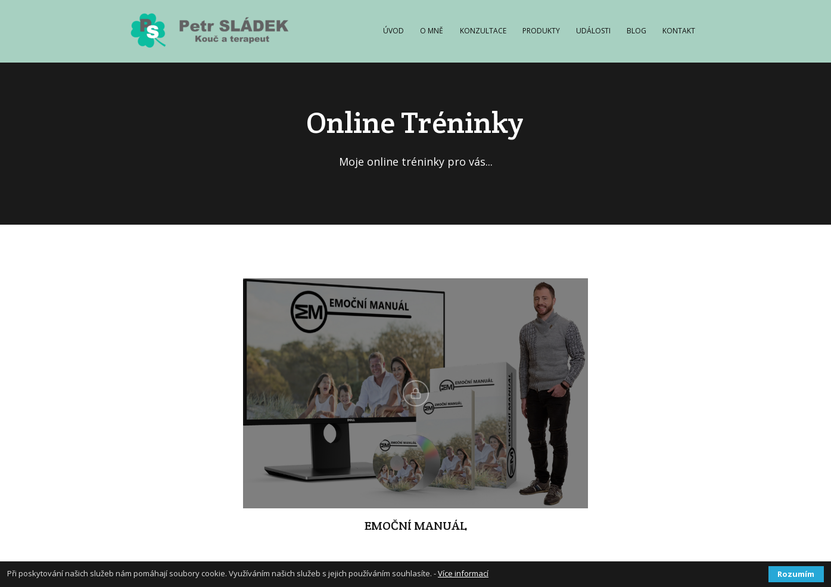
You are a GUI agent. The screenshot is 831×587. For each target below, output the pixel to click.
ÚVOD (393, 31)
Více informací (463, 573)
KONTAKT (678, 31)
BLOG (636, 31)
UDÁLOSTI (593, 31)
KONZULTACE (483, 31)
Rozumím (795, 574)
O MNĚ (431, 31)
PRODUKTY (541, 31)
